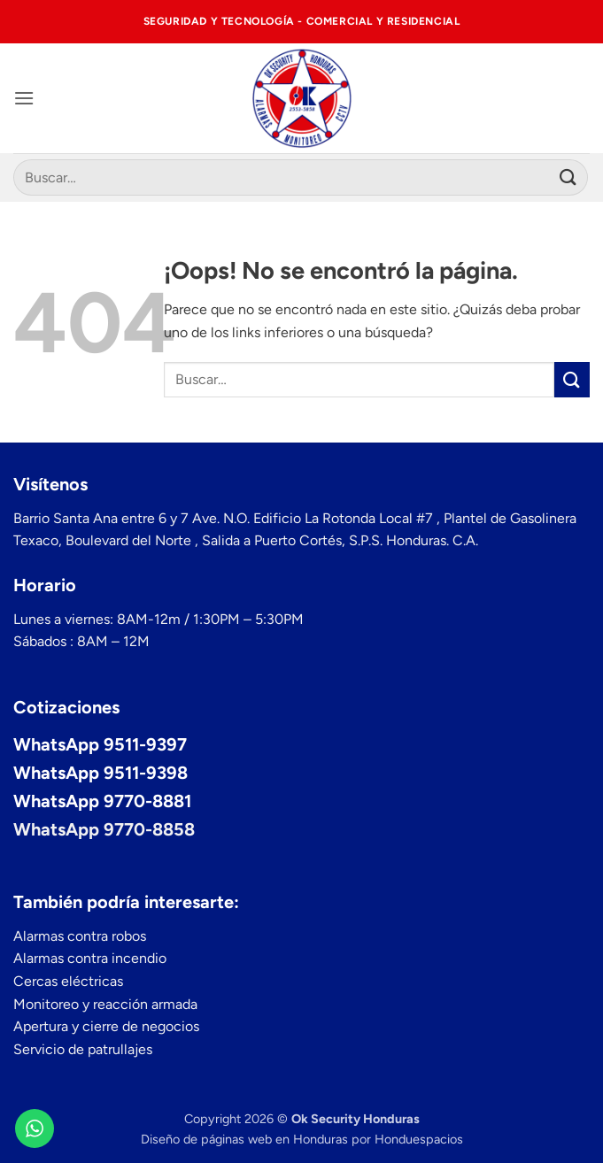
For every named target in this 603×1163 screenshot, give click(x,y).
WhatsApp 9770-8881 (102, 801)
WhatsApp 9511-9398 (100, 772)
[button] (24, 97)
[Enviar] (568, 177)
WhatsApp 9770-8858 (104, 829)
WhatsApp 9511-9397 (100, 744)
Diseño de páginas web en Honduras (244, 1139)
